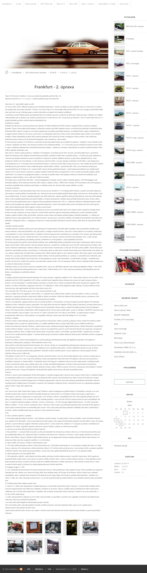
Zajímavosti (131, 236)
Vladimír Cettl (120, 333)
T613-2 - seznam (133, 88)
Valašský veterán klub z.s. (125, 352)
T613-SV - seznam (133, 199)
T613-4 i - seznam (133, 125)
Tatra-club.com (120, 305)
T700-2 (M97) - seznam (135, 224)
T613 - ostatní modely (135, 51)
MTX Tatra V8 (46, 3)
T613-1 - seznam (133, 75)
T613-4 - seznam (133, 113)
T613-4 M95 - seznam (135, 162)
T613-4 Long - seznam (135, 150)
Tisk (49, 569)
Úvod (18, 3)
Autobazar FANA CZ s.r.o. (125, 347)
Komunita (124, 3)
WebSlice (39, 569)
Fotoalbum (7, 3)
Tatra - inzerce (87, 3)
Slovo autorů (30, 3)
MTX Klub (118, 338)
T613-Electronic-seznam (35, 72)
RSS (28, 569)
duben (129, 401)
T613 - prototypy (133, 63)
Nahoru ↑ (85, 569)
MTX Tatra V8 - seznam (132, 26)
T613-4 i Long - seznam (132, 137)
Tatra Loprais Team (122, 310)
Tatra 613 (60, 3)
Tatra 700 (73, 3)
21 (121, 424)
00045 (130, 274)
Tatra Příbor (119, 356)
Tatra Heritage (120, 329)
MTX (116, 324)
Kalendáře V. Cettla (107, 3)
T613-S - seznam (133, 187)
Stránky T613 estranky (124, 319)
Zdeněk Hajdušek (121, 315)
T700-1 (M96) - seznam (135, 212)
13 (117, 420)
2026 (130, 405)
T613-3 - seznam (133, 100)
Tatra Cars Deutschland (124, 342)
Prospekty (130, 38)
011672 (53, 72)
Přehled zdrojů (120, 446)
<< (117, 401)
